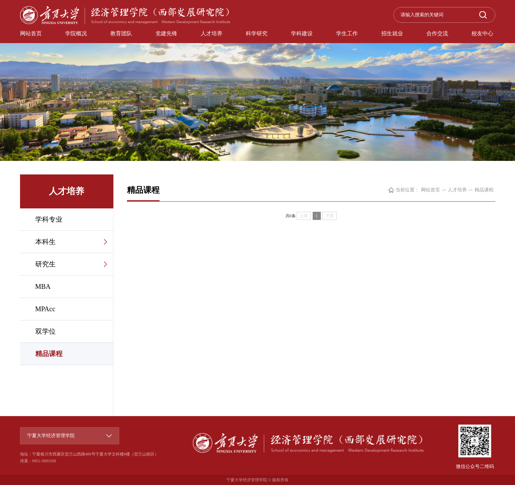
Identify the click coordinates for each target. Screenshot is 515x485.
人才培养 (211, 33)
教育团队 (121, 33)
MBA (43, 286)
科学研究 (257, 33)
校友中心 (482, 33)
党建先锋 (166, 33)
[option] (257, 80)
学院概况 (76, 33)
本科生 (45, 241)
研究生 (45, 264)
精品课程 (48, 353)
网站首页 (31, 33)
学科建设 (302, 33)
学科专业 (48, 219)
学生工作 (347, 33)
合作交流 (437, 33)
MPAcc (45, 309)
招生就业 (392, 33)
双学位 (45, 331)
